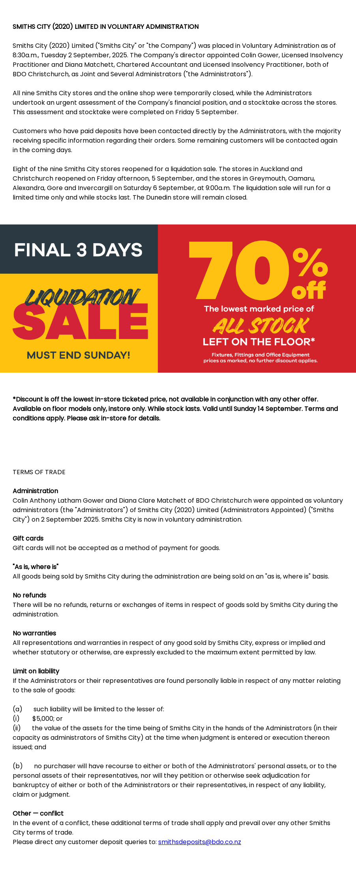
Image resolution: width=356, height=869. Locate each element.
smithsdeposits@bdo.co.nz (199, 841)
